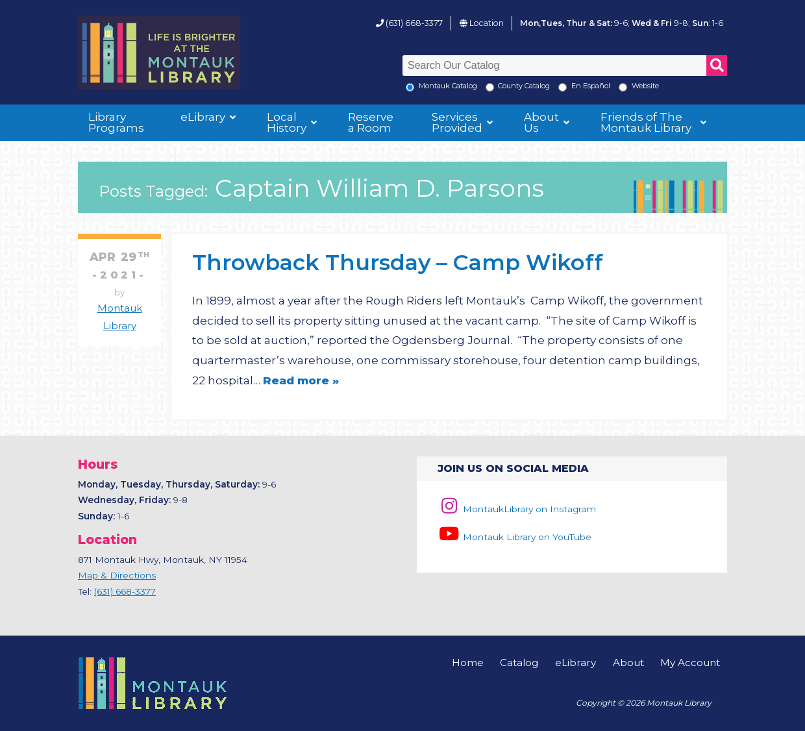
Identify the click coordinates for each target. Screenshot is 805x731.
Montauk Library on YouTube (514, 537)
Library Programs (116, 122)
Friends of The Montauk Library (646, 122)
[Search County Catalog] (490, 87)
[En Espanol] (562, 87)
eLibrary (202, 116)
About (628, 662)
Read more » (301, 380)
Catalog (519, 662)
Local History (286, 122)
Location (486, 23)
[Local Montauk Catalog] (410, 87)
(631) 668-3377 (414, 23)
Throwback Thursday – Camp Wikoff (397, 262)
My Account (690, 662)
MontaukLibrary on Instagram (516, 509)
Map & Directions (117, 575)
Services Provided (457, 122)
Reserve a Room (370, 122)
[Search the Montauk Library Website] (623, 87)
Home (468, 662)
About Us (541, 122)
